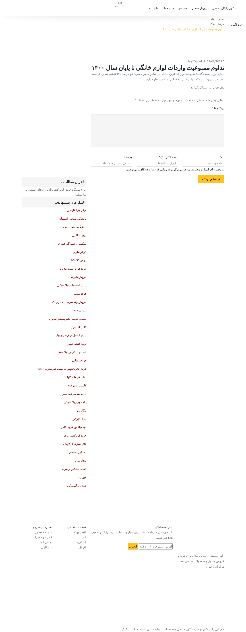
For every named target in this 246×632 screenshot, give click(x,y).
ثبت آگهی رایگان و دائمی (225, 8)
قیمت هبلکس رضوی (74, 468)
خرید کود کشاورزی (75, 435)
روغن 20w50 (78, 260)
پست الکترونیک (168, 157)
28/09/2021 (214, 61)
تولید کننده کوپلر (77, 343)
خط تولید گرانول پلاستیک (71, 352)
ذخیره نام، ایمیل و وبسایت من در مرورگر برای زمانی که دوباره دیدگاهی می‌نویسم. (173, 169)
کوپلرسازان (79, 252)
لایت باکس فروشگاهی (73, 427)
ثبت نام (119, 6)
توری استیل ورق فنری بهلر (70, 335)
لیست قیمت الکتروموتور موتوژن (67, 318)
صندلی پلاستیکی (76, 485)
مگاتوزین (81, 410)
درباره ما (169, 8)
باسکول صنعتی (77, 452)
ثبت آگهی (236, 24)
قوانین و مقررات (42, 537)
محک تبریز (80, 460)
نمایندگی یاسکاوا (76, 377)
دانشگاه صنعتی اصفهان (72, 218)
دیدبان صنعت (78, 310)
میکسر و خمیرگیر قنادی (72, 243)
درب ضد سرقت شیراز (73, 393)
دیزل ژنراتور (79, 418)
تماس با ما (153, 8)
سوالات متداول (43, 532)
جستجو (183, 8)
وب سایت (126, 157)
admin (202, 61)
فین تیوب (81, 477)
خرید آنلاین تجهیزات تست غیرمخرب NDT (62, 368)
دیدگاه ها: (218, 108)
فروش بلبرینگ (77, 277)
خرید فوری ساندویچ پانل (72, 268)
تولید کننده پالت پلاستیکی (71, 285)
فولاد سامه (80, 293)
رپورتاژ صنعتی (199, 8)
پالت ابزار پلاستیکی (75, 402)
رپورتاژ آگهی (79, 235)
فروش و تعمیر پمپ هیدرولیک (69, 302)
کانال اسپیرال (78, 327)
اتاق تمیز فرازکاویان (74, 443)
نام (222, 157)
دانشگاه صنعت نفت (74, 226)
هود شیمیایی (79, 360)
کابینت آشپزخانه (76, 385)
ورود (120, 2)
